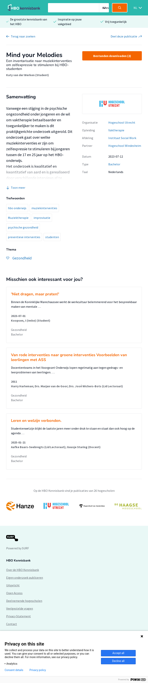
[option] (112, 104)
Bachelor (114, 164)
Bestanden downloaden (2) (112, 56)
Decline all (118, 661)
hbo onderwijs (17, 208)
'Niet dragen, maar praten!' (35, 294)
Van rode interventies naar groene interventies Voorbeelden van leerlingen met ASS (69, 357)
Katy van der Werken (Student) (27, 75)
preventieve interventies (24, 237)
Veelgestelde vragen (19, 608)
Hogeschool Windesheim (124, 146)
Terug (23, 36)
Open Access (14, 593)
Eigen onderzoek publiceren (24, 577)
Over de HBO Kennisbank (22, 570)
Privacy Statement (18, 616)
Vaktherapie (116, 130)
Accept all (118, 653)
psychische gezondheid (23, 227)
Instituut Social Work (122, 138)
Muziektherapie (18, 218)
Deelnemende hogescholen (24, 601)
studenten (52, 237)
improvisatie (42, 218)
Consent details (14, 670)
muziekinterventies (44, 208)
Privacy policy (37, 670)
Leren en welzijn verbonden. (36, 420)
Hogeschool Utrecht (121, 122)
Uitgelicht (13, 585)
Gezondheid (19, 330)
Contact (11, 624)
